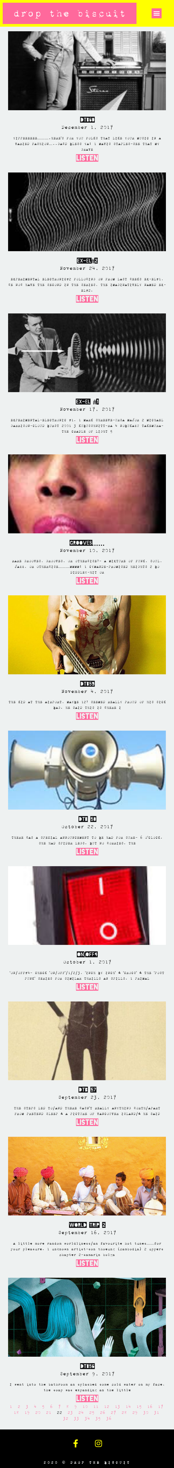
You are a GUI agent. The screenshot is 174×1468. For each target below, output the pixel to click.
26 (102, 1412)
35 (98, 1418)
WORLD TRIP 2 (87, 1225)
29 (135, 1412)
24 (81, 1412)
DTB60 (87, 120)
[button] (157, 13)
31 (156, 1412)
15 (139, 1406)
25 (91, 1412)
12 (106, 1406)
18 (16, 1412)
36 (108, 1418)
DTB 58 (87, 819)
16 (149, 1406)
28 (124, 1412)
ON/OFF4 (87, 955)
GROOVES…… (87, 543)
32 (65, 1418)
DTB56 (87, 1366)
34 (87, 1418)
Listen (87, 158)
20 (37, 1412)
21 (48, 1412)
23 (70, 1412)
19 (27, 1412)
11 (95, 1406)
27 (113, 1412)
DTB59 (87, 684)
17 (160, 1406)
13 (117, 1406)
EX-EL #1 (87, 402)
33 (76, 1418)
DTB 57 (87, 1090)
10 (85, 1406)
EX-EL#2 (87, 261)
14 (128, 1406)
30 (145, 1412)
